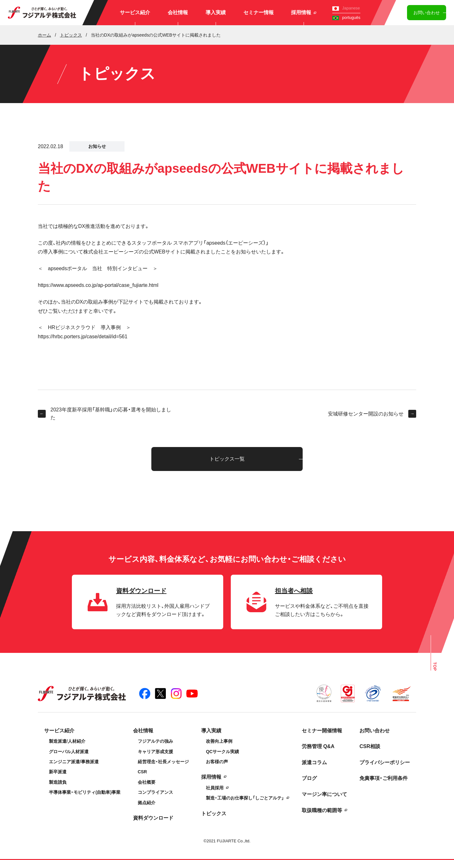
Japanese (346, 8)
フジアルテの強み (155, 741)
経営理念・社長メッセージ (163, 761)
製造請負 (58, 782)
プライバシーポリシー (384, 762)
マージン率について (324, 794)
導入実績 (216, 12)
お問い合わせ (426, 12)
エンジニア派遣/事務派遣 (74, 761)
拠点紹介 (146, 802)
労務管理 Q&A (318, 746)
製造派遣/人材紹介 (67, 741)
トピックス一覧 (227, 459)
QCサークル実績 (222, 751)
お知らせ (97, 146)
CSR (142, 771)
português (346, 17)
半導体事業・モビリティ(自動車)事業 (84, 792)
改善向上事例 (219, 741)
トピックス (213, 813)
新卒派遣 (58, 771)
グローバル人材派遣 (69, 751)
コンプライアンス (155, 792)
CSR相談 (369, 746)
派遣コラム (314, 762)
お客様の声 (217, 761)
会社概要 (146, 782)
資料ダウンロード (153, 818)
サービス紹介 (135, 12)
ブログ (309, 778)
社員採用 (215, 787)
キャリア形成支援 (155, 751)
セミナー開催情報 (322, 730)
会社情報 (178, 12)
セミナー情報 (258, 12)
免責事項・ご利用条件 (383, 778)
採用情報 (303, 12)
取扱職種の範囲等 (322, 810)
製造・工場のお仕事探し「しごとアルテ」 (245, 797)
